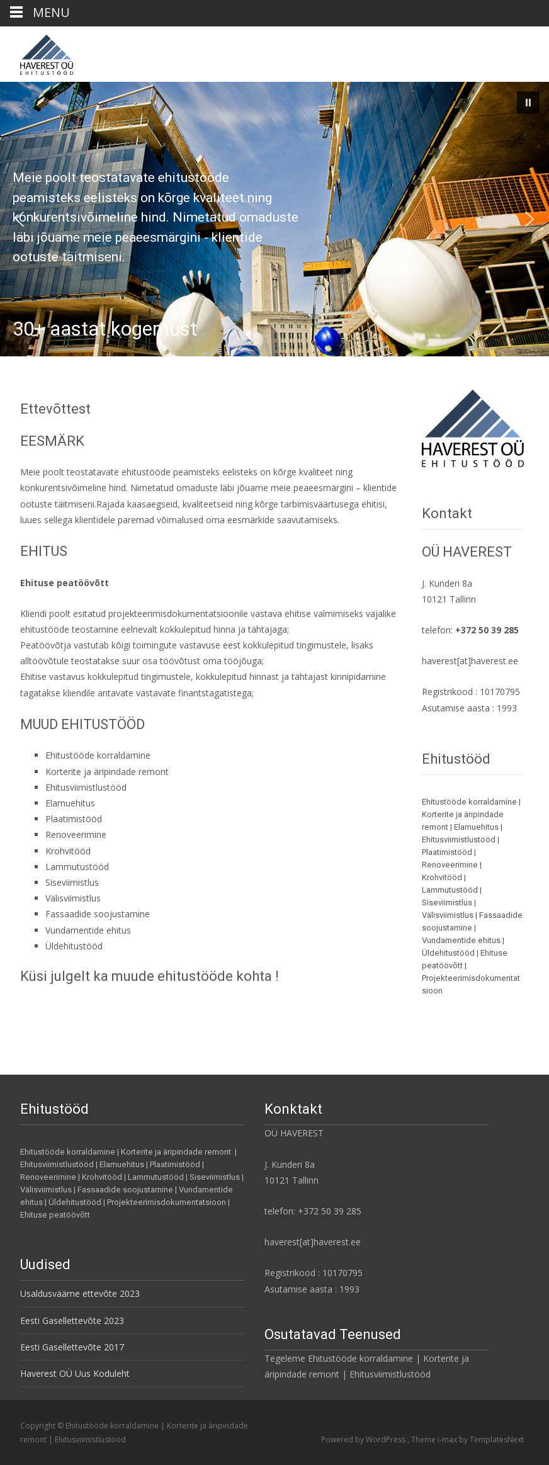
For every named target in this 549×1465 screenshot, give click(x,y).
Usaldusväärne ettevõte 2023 (80, 1293)
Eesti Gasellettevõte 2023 (72, 1320)
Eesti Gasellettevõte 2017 (72, 1347)
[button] (528, 102)
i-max (448, 1439)
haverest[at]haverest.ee (470, 661)
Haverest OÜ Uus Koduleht (75, 1373)
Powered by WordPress (364, 1439)
